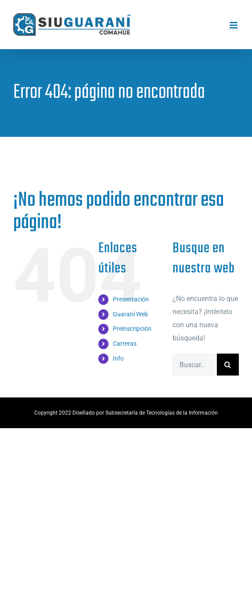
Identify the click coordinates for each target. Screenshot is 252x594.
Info (118, 358)
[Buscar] (228, 365)
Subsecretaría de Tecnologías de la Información (161, 413)
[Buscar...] (195, 365)
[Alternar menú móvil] (234, 25)
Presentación (131, 299)
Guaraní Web (130, 314)
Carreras (125, 343)
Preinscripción (132, 328)
